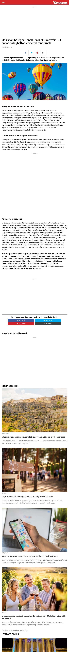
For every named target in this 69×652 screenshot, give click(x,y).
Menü (3, 2)
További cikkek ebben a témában (15, 630)
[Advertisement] (34, 22)
